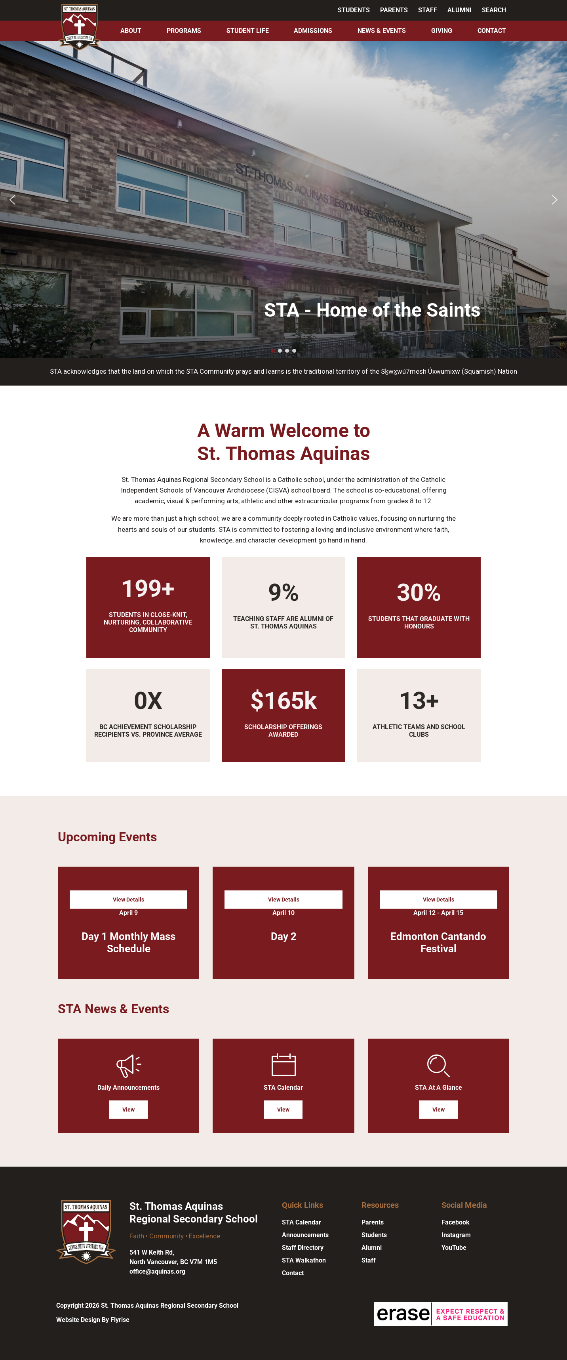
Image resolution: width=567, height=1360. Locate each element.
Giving (441, 30)
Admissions (313, 30)
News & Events (382, 30)
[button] (12, 199)
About (130, 30)
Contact (492, 30)
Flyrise (119, 1320)
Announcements (305, 1235)
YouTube (453, 1247)
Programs (184, 30)
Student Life (247, 30)
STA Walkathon (304, 1260)
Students (354, 10)
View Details (128, 899)
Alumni (459, 10)
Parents (394, 10)
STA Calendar (301, 1222)
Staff (427, 10)
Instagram (456, 1235)
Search (494, 10)
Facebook (455, 1222)
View (128, 1109)
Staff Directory (302, 1247)
